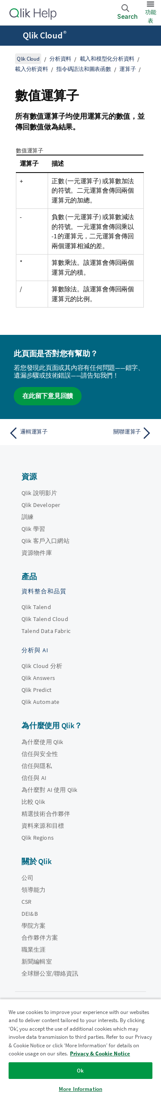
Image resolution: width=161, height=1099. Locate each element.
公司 (27, 878)
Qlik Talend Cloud (44, 619)
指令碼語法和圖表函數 (83, 69)
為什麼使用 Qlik (42, 742)
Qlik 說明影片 (39, 493)
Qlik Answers (38, 678)
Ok (80, 1070)
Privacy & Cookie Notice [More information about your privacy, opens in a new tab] (100, 1053)
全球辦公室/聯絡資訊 (50, 973)
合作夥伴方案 (39, 937)
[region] (80, 1049)
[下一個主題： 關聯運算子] (118, 433)
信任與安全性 (39, 754)
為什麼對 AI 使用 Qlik (49, 790)
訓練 (27, 517)
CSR (26, 902)
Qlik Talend (36, 607)
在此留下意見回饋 (47, 396)
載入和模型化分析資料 (107, 58)
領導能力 (33, 890)
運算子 (127, 69)
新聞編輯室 (36, 961)
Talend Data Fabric (45, 631)
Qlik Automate (40, 702)
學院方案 (33, 925)
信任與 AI (33, 778)
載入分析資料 (31, 69)
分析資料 (60, 58)
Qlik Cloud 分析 (41, 666)
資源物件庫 (36, 553)
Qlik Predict (36, 690)
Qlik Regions (37, 837)
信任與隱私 (36, 766)
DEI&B (29, 913)
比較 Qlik (33, 802)
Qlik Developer (40, 505)
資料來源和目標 (42, 825)
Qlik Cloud (45, 35)
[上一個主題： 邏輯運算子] (42, 433)
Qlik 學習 (33, 529)
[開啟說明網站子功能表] (12, 36)
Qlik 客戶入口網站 (45, 541)
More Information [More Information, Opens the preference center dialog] (80, 1089)
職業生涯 (33, 949)
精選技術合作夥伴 (45, 814)
